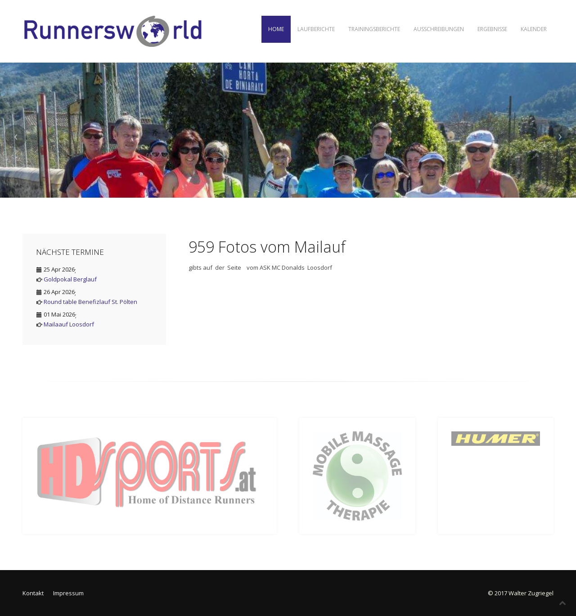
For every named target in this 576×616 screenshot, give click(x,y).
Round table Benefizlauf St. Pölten (90, 302)
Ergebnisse (492, 29)
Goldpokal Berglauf (70, 279)
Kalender (534, 29)
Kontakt (33, 593)
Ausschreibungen (439, 29)
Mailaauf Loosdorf (69, 324)
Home (276, 29)
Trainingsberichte (374, 29)
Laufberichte (316, 29)
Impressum (68, 593)
